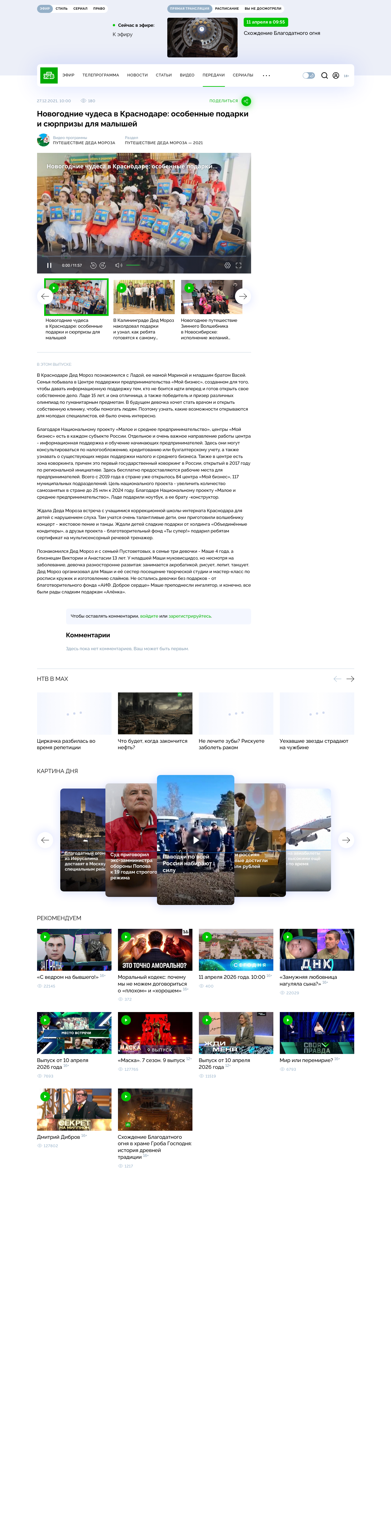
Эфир (68, 75)
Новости (137, 75)
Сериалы (243, 75)
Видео (187, 75)
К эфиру (123, 34)
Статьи (164, 75)
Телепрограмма (101, 75)
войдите (149, 616)
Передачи (214, 75)
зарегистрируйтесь (190, 616)
